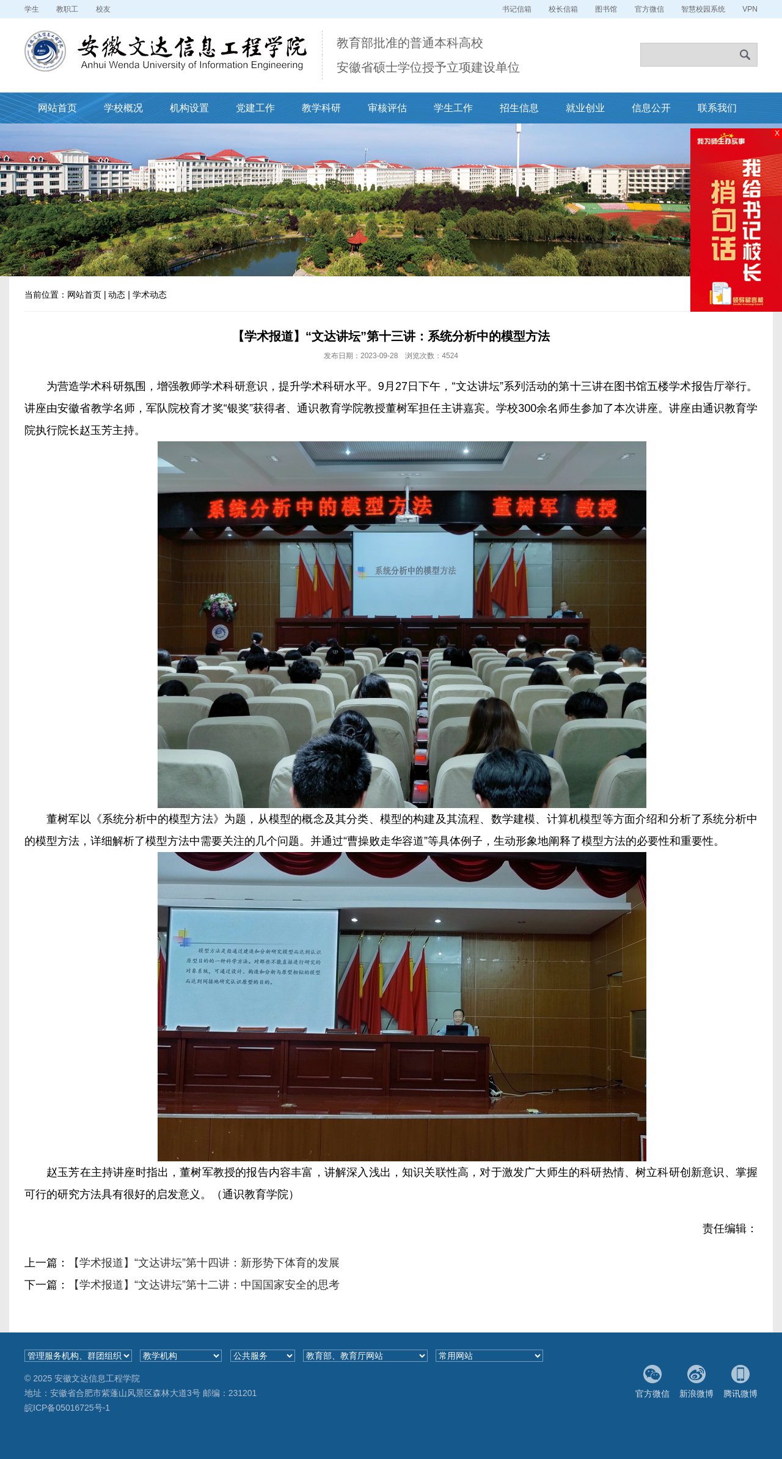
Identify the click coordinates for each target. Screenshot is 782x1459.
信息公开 (651, 108)
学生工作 (453, 108)
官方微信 (649, 9)
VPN (750, 9)
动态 (116, 295)
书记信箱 (517, 9)
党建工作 (255, 108)
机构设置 (189, 108)
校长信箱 (563, 9)
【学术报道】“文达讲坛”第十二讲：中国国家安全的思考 (204, 1285)
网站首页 (57, 108)
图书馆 (606, 9)
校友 (103, 9)
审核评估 (387, 108)
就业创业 (585, 108)
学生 (31, 9)
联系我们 (717, 108)
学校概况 (123, 108)
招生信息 (519, 108)
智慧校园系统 (703, 9)
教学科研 (321, 108)
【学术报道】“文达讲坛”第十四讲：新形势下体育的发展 (204, 1263)
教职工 (67, 9)
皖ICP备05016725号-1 (67, 1408)
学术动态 (150, 295)
